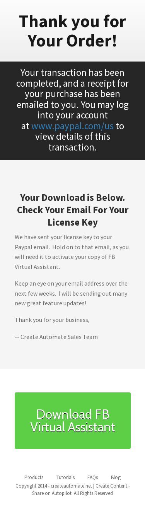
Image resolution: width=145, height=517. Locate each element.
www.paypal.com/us (72, 126)
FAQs (92, 477)
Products (33, 477)
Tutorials (65, 477)
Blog (116, 477)
